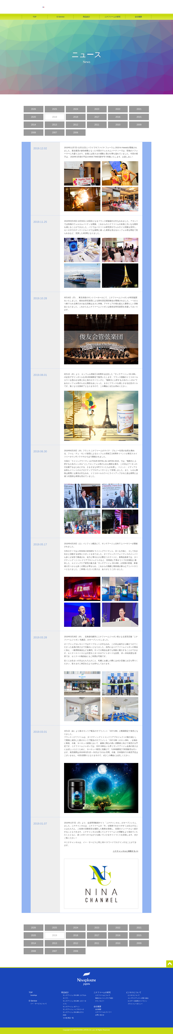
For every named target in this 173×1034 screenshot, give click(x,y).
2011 (96, 125)
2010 (118, 125)
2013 (54, 125)
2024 (75, 109)
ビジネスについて (134, 995)
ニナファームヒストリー (103, 1012)
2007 (54, 132)
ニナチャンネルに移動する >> (125, 851)
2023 (96, 109)
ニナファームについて (102, 995)
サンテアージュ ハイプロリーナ (73, 1009)
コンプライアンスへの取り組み (138, 998)
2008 (33, 132)
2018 (75, 117)
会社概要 (138, 17)
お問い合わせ (99, 1015)
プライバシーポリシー (135, 1004)
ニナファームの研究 (112, 17)
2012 (75, 125)
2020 (33, 117)
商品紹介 (86, 17)
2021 (139, 109)
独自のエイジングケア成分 (104, 998)
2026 (33, 109)
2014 (33, 125)
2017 (96, 117)
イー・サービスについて (38, 1003)
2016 (118, 117)
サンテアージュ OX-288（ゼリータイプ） (74, 1002)
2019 (54, 117)
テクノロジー (99, 1001)
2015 (139, 117)
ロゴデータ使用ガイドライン (137, 1001)
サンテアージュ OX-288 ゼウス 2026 (73, 1013)
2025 (54, 109)
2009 (139, 125)
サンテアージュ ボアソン (71, 1006)
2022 (118, 109)
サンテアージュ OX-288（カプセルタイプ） (74, 996)
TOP (34, 17)
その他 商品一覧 (68, 1018)
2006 (75, 132)
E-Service (60, 17)
